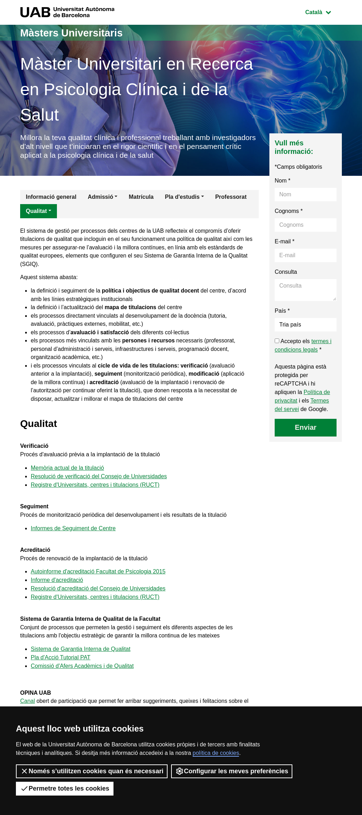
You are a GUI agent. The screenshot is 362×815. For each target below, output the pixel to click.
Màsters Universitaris (74, 33)
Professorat (231, 198)
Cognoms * (289, 212)
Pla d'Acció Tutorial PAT (60, 667)
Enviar (305, 428)
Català (323, 11)
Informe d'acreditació (57, 588)
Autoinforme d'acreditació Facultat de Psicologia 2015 (98, 580)
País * (282, 312)
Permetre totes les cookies (64, 788)
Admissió (100, 198)
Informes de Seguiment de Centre (73, 535)
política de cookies (216, 753)
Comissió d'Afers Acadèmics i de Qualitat (82, 675)
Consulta (286, 273)
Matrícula (141, 198)
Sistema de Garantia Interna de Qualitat (80, 658)
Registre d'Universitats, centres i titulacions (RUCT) (95, 491)
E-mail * (284, 242)
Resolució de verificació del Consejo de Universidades (99, 482)
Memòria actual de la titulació (67, 474)
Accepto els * (303, 346)
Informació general (51, 198)
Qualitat (36, 212)
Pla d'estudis (182, 198)
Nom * (282, 182)
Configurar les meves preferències (231, 771)
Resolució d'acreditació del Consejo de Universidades (98, 597)
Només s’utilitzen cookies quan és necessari (91, 771)
